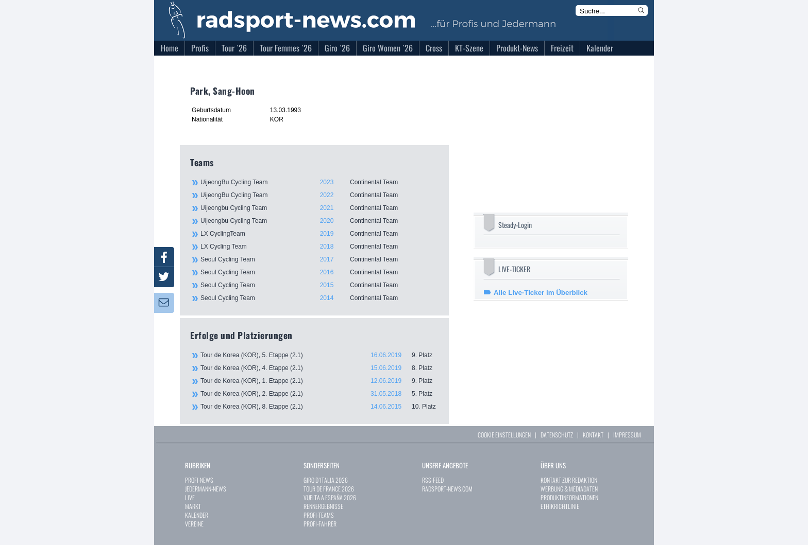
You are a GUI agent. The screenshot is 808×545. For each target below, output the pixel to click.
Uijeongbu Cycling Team (318, 208)
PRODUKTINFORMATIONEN (569, 497)
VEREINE (194, 523)
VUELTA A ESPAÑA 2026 (330, 497)
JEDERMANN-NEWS (205, 488)
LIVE (190, 497)
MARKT (193, 506)
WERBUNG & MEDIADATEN (569, 488)
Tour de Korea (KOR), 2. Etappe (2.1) (319, 393)
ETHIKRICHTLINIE (560, 506)
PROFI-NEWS (199, 480)
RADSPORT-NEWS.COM (447, 488)
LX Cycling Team (318, 246)
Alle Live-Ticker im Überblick (540, 292)
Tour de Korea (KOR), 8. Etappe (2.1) (319, 406)
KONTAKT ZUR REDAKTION (569, 480)
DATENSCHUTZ (557, 434)
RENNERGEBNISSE (323, 506)
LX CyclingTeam (318, 233)
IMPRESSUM (627, 434)
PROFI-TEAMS (319, 515)
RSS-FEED (433, 480)
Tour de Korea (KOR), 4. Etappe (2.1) (319, 368)
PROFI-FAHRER (320, 523)
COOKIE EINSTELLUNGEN (504, 434)
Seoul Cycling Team (318, 259)
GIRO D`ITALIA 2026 (326, 480)
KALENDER (196, 515)
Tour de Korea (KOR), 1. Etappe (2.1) (319, 380)
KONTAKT (593, 434)
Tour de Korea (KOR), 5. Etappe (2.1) (319, 355)
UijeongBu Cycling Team (318, 182)
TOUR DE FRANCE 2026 (329, 488)
